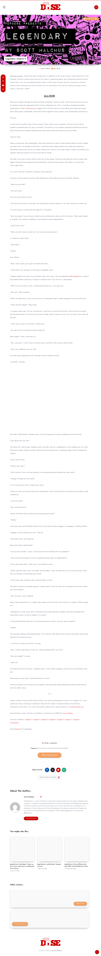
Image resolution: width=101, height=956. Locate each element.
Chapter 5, (47, 719)
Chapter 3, (64, 719)
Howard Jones (31, 108)
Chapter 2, (73, 719)
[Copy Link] (49, 777)
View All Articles (30, 819)
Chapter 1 (81, 719)
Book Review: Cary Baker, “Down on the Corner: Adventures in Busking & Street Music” (22, 867)
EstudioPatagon (57, 951)
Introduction (14, 723)
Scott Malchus (29, 797)
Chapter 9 (18, 729)
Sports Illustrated (54, 748)
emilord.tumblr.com (77, 707)
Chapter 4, (55, 719)
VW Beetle (65, 748)
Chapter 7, (29, 719)
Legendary (53, 743)
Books (47, 743)
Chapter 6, (38, 719)
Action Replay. (68, 713)
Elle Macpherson (76, 276)
